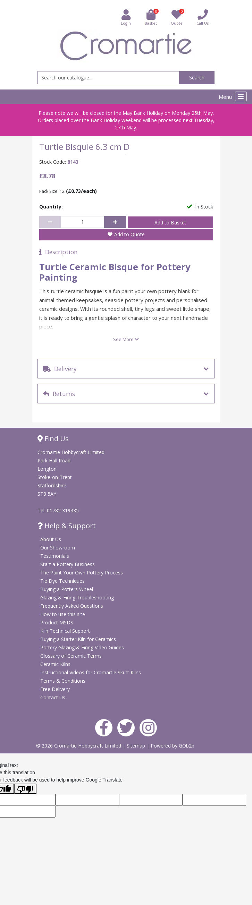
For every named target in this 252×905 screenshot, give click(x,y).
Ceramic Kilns (55, 664)
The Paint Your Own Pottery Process (81, 572)
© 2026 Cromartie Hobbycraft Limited (79, 745)
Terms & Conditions (62, 680)
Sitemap (136, 745)
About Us (50, 539)
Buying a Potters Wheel (66, 589)
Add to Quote (129, 234)
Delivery (60, 369)
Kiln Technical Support (65, 630)
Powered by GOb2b (172, 745)
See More (126, 339)
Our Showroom (57, 547)
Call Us (202, 17)
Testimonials (54, 556)
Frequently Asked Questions (71, 606)
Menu (233, 96)
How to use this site (62, 614)
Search (196, 77)
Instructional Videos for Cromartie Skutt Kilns (90, 672)
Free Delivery (55, 689)
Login (126, 17)
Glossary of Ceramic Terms (71, 655)
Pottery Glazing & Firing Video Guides (82, 647)
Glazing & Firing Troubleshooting (77, 597)
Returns (59, 394)
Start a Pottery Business (67, 564)
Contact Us (52, 697)
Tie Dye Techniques (62, 581)
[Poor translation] (25, 789)
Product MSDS (56, 622)
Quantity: (51, 206)
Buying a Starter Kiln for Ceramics (78, 639)
